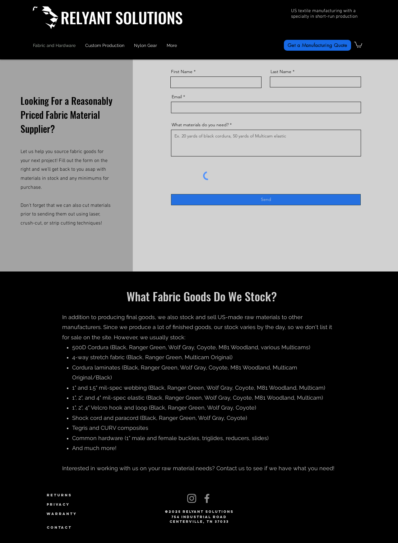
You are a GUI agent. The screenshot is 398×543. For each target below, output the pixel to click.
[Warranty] (70, 513)
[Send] (266, 199)
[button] (145, 45)
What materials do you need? (200, 125)
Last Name (281, 71)
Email (177, 97)
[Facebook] (207, 498)
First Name (181, 71)
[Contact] (70, 527)
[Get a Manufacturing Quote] (317, 45)
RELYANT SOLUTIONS (122, 17)
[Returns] (70, 495)
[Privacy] (70, 504)
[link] (358, 44)
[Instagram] (192, 498)
